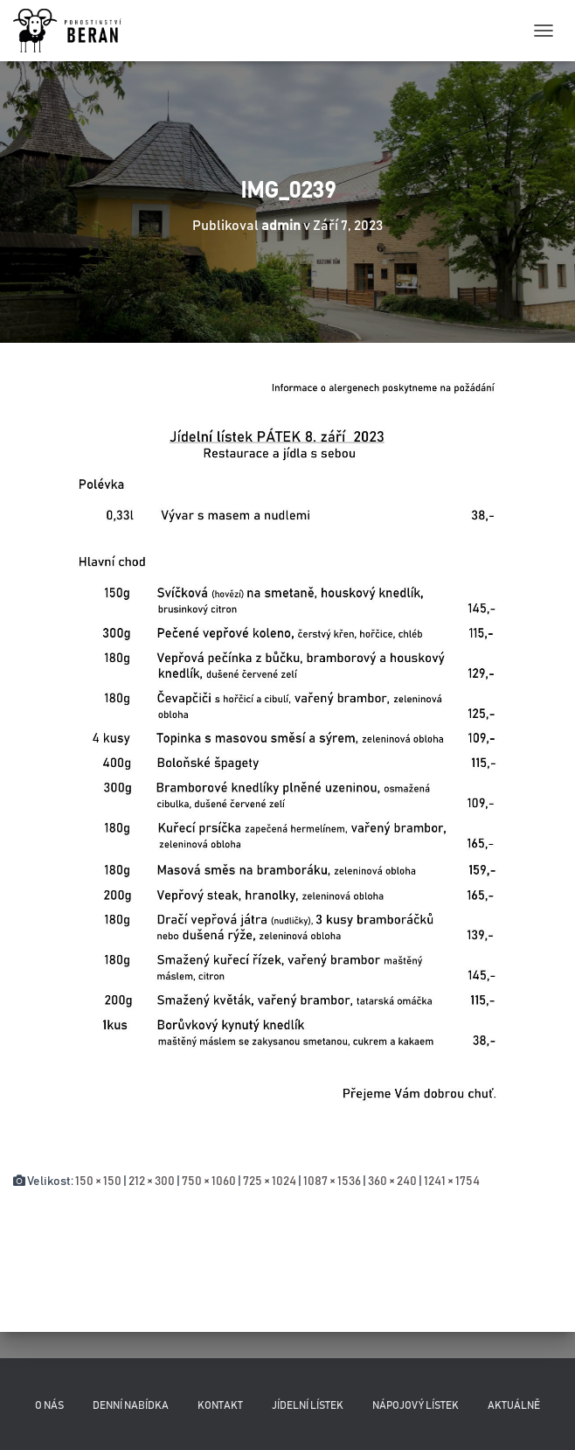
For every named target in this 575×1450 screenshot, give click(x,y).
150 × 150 (98, 1181)
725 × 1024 (269, 1181)
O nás (49, 1405)
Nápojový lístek (415, 1405)
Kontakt (220, 1405)
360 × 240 (392, 1181)
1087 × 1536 (332, 1181)
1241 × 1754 (452, 1181)
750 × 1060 (209, 1181)
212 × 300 (151, 1181)
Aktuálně (514, 1405)
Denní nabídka (131, 1405)
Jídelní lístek (307, 1405)
